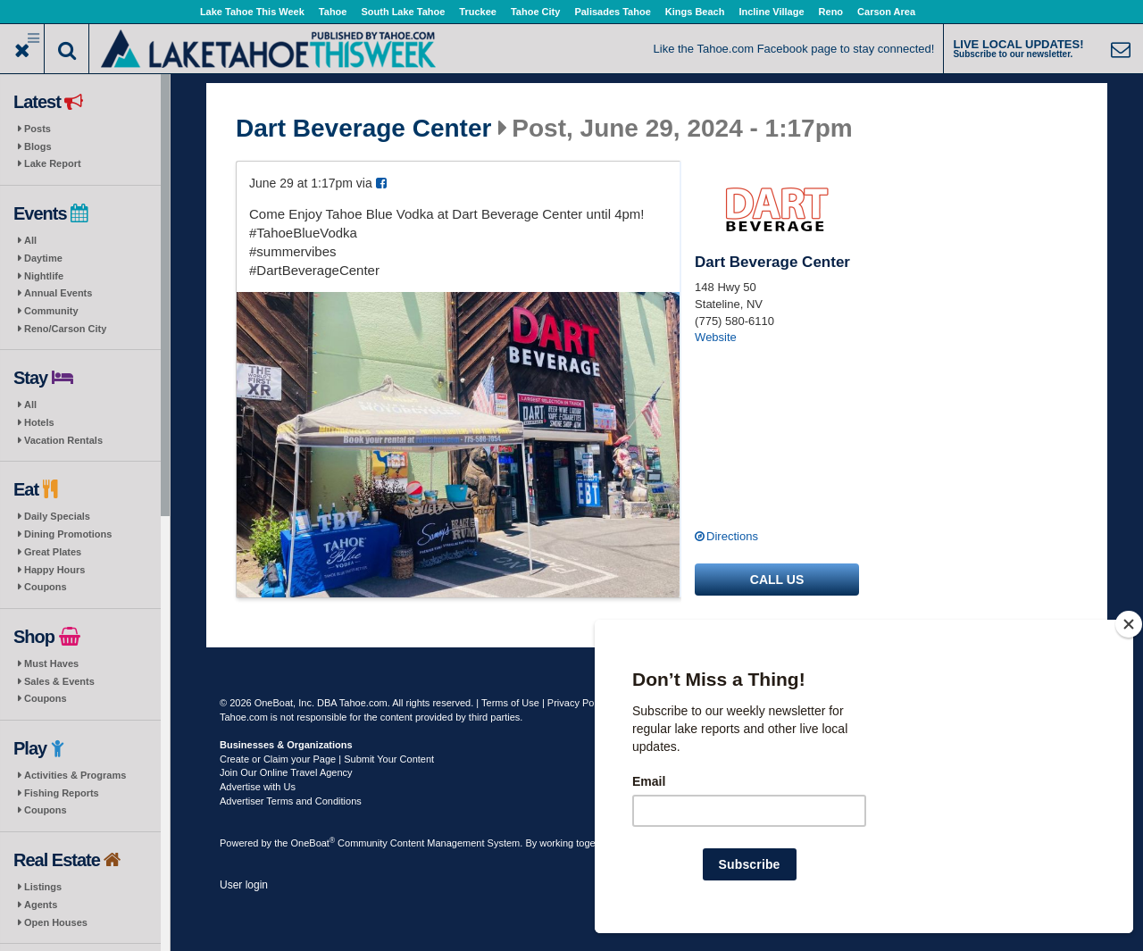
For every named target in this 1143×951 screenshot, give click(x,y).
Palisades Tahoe (612, 11)
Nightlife (43, 276)
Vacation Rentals (63, 440)
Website (716, 337)
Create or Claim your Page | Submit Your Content (327, 759)
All (30, 240)
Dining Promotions (68, 534)
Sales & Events (59, 681)
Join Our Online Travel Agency (286, 772)
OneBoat (313, 843)
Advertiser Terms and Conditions (291, 801)
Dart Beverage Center (363, 128)
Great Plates (52, 551)
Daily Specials (57, 516)
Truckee (477, 11)
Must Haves (51, 663)
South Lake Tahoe (403, 11)
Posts (37, 128)
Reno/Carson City (65, 328)
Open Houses (56, 922)
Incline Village (771, 11)
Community (51, 310)
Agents (40, 904)
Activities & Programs (75, 775)
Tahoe (333, 11)
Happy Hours (54, 569)
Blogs (38, 146)
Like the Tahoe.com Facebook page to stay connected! (794, 48)
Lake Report (52, 163)
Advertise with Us (258, 786)
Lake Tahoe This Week (252, 11)
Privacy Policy (577, 702)
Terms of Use (510, 702)
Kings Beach (695, 11)
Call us (777, 579)
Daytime (43, 258)
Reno (831, 11)
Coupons (45, 586)
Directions (732, 536)
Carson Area (886, 11)
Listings (43, 886)
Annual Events (58, 293)
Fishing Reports (61, 793)
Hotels (39, 422)
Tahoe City (535, 11)
